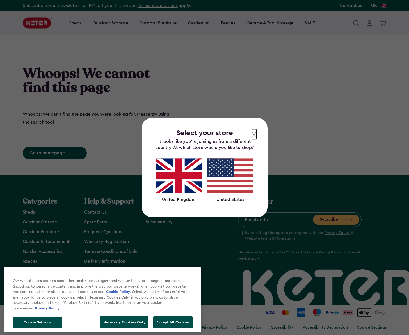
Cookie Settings (37, 322)
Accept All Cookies (172, 322)
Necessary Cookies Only (124, 322)
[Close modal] (254, 134)
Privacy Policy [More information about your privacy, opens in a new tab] (47, 308)
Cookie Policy (118, 291)
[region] (102, 299)
